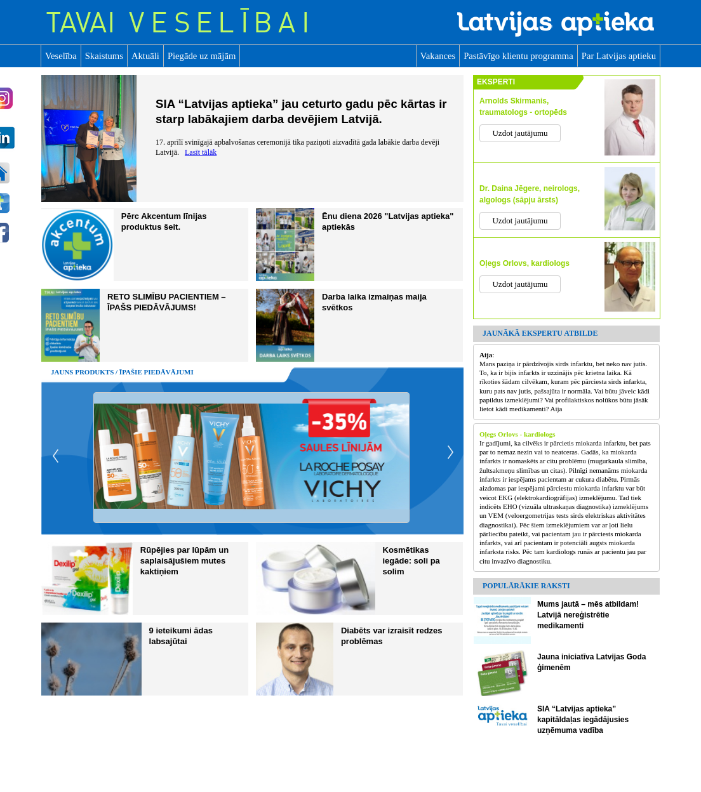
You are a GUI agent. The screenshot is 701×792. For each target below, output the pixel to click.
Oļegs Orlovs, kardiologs (524, 263)
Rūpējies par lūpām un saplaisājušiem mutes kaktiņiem (184, 560)
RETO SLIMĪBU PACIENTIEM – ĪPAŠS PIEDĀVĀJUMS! (166, 302)
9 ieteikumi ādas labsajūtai (181, 636)
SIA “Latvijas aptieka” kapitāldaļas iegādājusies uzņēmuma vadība (583, 719)
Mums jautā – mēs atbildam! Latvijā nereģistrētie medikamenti (588, 615)
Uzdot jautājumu (519, 133)
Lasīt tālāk (201, 152)
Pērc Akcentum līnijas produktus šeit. (164, 221)
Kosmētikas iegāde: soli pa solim (411, 560)
